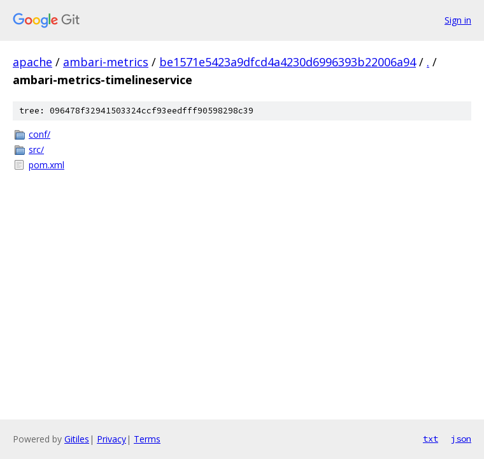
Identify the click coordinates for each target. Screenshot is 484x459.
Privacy (111, 439)
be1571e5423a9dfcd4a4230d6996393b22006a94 (287, 61)
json (461, 438)
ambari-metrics (105, 61)
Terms (147, 439)
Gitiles (76, 439)
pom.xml (46, 165)
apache (32, 61)
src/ (36, 149)
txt (430, 438)
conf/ (39, 134)
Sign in (458, 20)
